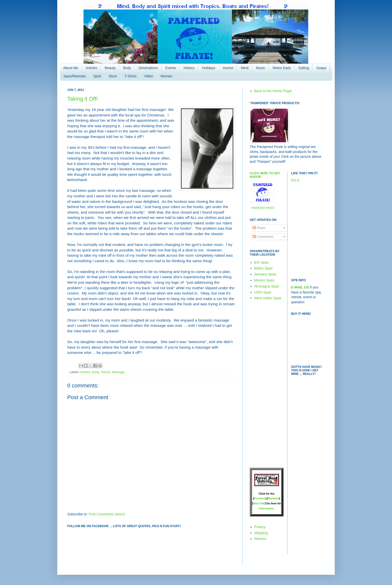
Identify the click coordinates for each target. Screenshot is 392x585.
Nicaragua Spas (266, 286)
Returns (260, 539)
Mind (244, 68)
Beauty (110, 68)
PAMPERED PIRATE (263, 208)
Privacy (260, 527)
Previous (260, 498)
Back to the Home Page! (273, 91)
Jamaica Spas (265, 274)
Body (127, 68)
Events (170, 68)
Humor (228, 68)
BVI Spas (261, 262)
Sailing (303, 68)
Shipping (261, 533)
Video (148, 76)
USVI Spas (262, 292)
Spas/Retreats (75, 76)
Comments (263, 237)
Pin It (295, 180)
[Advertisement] (265, 384)
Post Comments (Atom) (107, 514)
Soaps (321, 68)
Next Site (259, 503)
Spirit (97, 76)
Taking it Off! (82, 99)
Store (113, 76)
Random (273, 498)
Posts (259, 228)
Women (166, 76)
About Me (70, 68)
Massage (118, 372)
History (189, 68)
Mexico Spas (264, 280)
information (266, 508)
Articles (91, 68)
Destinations (148, 68)
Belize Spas (263, 268)
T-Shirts (130, 76)
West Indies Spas (268, 298)
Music (260, 68)
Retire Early (281, 68)
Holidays (209, 68)
